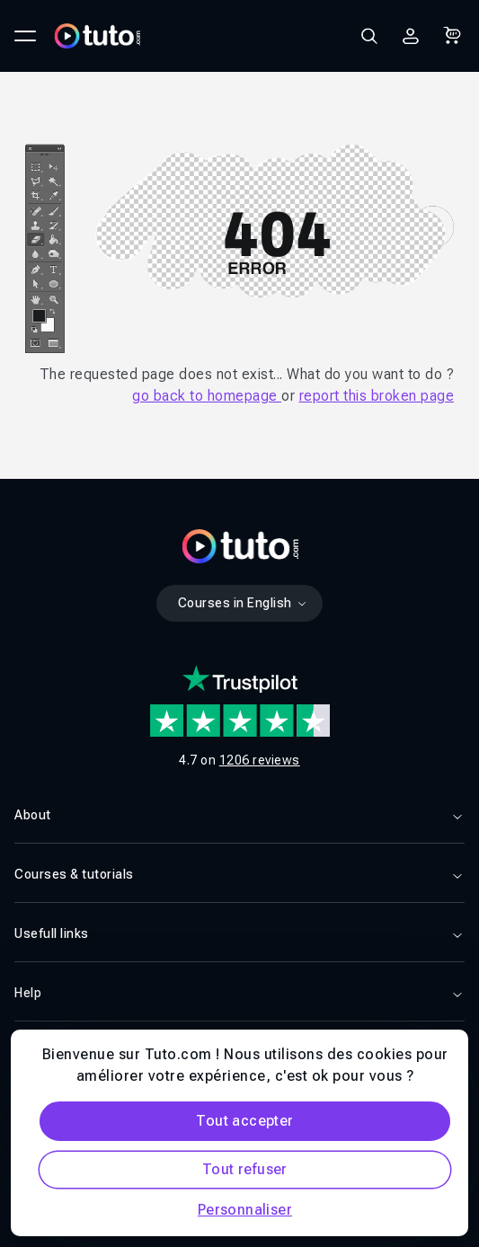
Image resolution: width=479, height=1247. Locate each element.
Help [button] (239, 993)
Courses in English (243, 603)
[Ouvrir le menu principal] (25, 36)
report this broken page (377, 395)
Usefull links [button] (239, 934)
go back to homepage (206, 395)
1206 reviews (259, 760)
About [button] (239, 815)
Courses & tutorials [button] (239, 874)
